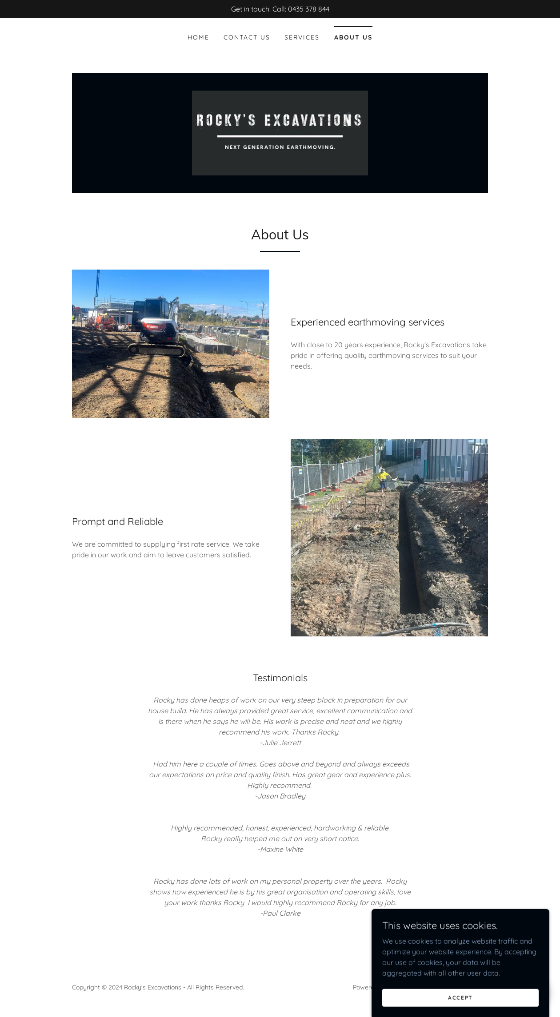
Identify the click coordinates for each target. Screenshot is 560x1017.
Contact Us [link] (247, 37)
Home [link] (198, 37)
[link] (280, 132)
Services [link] (302, 37)
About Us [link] (353, 37)
